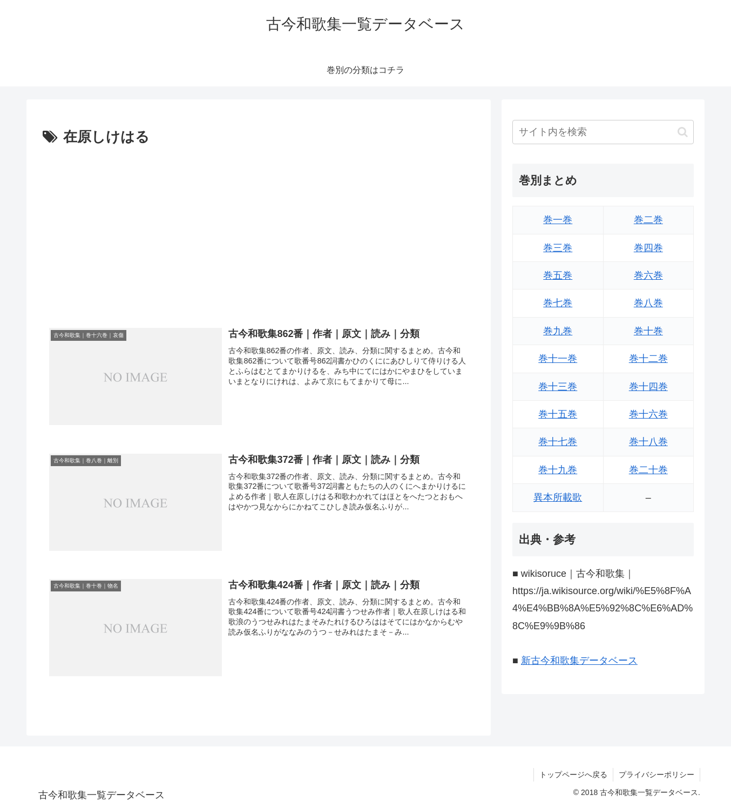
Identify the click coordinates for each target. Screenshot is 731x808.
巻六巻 (648, 275)
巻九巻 (557, 331)
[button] (682, 132)
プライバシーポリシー (656, 774)
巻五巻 (557, 275)
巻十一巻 (557, 358)
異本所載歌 (557, 497)
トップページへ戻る (573, 774)
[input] (603, 132)
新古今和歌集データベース (579, 660)
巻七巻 (557, 303)
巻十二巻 (648, 358)
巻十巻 (648, 331)
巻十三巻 (557, 386)
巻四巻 (648, 248)
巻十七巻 (557, 441)
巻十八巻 (648, 441)
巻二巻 (648, 219)
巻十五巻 (557, 414)
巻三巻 (557, 248)
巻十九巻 (557, 469)
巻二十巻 (648, 469)
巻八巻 (648, 303)
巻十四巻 (648, 386)
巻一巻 (557, 219)
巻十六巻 (648, 414)
